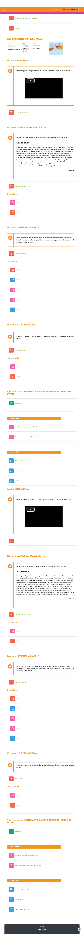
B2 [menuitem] (3, 10)
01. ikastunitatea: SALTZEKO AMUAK (25, 39)
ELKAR (44, 930)
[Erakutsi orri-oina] (79, 929)
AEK (39, 930)
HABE (43, 926)
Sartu (81, 9)
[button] (55, 9)
